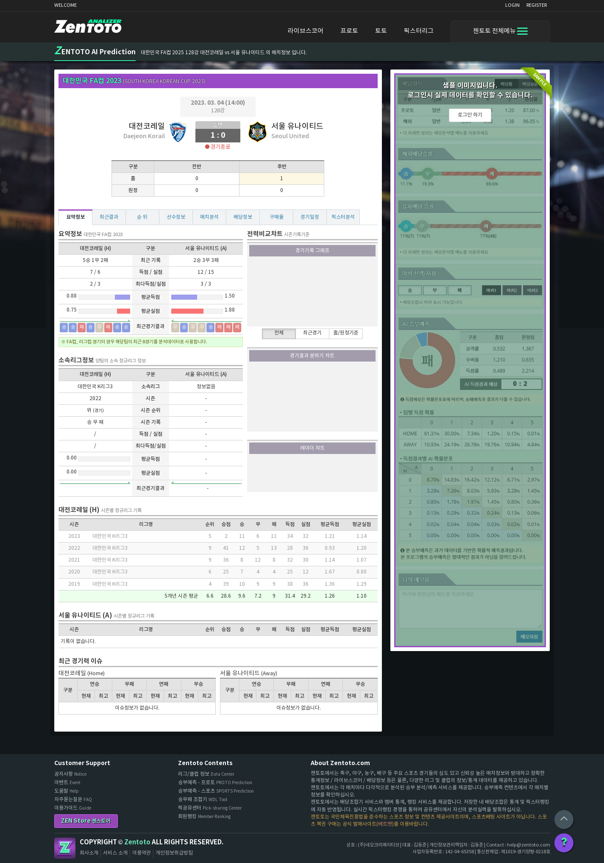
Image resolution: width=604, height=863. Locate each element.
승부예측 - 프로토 (215, 782)
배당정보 (243, 217)
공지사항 (70, 774)
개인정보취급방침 (174, 853)
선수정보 (176, 217)
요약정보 (75, 217)
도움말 (66, 791)
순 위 (142, 217)
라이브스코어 (305, 31)
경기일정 (310, 217)
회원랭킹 (204, 816)
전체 (279, 333)
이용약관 (141, 853)
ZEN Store (86, 820)
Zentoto (64, 848)
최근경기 (312, 333)
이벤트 (67, 782)
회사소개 (89, 853)
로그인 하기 (470, 115)
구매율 (277, 217)
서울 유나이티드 (297, 126)
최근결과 (109, 217)
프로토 (349, 31)
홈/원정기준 (346, 333)
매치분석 (209, 217)
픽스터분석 (343, 217)
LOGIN (512, 5)
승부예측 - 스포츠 (216, 791)
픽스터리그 (419, 31)
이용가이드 (72, 808)
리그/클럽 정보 (206, 774)
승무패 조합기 (202, 799)
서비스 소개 (115, 853)
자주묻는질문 (73, 799)
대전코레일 (147, 126)
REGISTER (536, 5)
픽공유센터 (210, 808)
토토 (381, 31)
